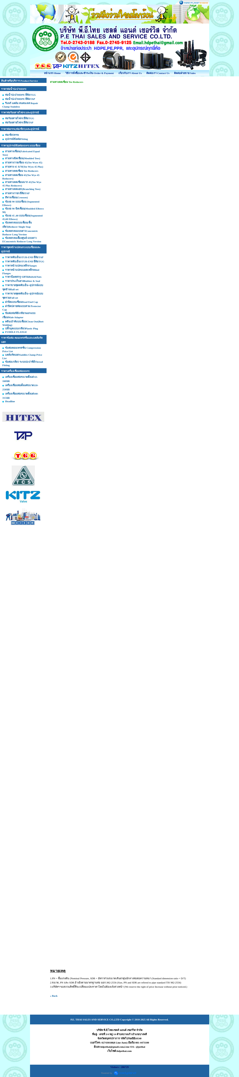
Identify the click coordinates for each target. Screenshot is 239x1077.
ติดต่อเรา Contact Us (157, 73)
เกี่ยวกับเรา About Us (130, 73)
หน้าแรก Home (52, 73)
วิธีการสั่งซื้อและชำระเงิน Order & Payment (89, 73)
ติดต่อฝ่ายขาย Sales (185, 73)
